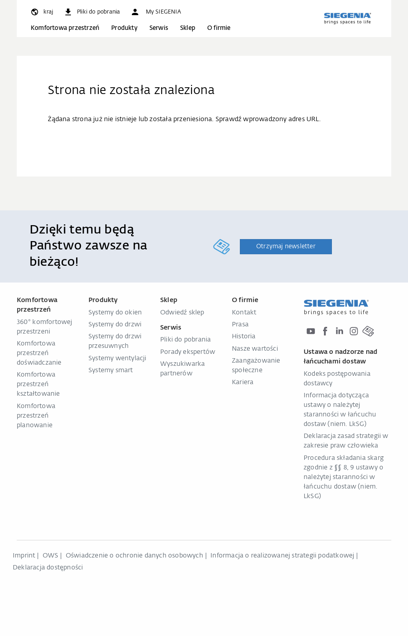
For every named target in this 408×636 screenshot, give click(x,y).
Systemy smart (110, 370)
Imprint (24, 556)
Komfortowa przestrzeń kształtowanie (38, 384)
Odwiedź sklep (182, 313)
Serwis (158, 28)
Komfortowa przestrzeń (65, 28)
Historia (244, 337)
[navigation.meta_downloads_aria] (91, 12)
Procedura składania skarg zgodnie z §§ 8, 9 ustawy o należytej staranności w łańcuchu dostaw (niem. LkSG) (344, 477)
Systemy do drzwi (114, 325)
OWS (51, 556)
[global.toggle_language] (41, 12)
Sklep (187, 28)
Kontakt (244, 313)
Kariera (242, 382)
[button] (155, 12)
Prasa (240, 325)
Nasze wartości (255, 349)
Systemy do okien (115, 313)
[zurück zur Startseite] (347, 18)
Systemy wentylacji (117, 358)
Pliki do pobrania (185, 340)
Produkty (124, 28)
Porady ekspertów (187, 352)
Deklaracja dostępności (48, 568)
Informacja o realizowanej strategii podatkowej (282, 556)
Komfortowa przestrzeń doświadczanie (39, 353)
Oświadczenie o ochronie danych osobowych (134, 556)
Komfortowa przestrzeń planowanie (36, 416)
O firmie (219, 28)
